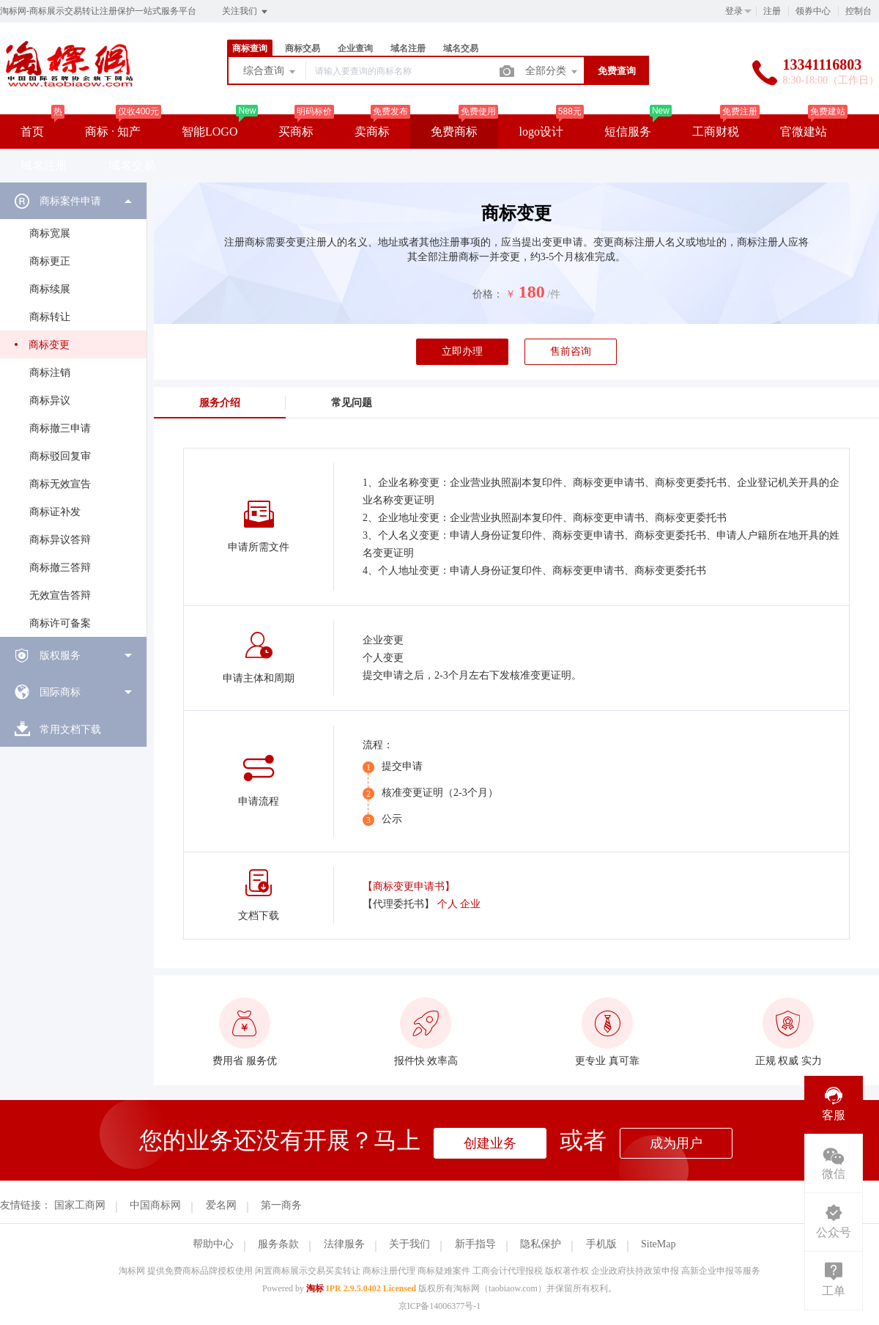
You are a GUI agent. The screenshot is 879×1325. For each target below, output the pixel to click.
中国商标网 (155, 1205)
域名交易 (460, 48)
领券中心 (813, 11)
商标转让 (49, 316)
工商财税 (715, 131)
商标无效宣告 (60, 484)
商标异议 (49, 400)
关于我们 (409, 1244)
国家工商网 (79, 1205)
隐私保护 (540, 1244)
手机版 (601, 1244)
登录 (734, 11)
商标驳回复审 (60, 456)
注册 (772, 11)
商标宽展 (49, 233)
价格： (487, 294)
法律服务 (344, 1244)
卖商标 (372, 131)
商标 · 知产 (113, 131)
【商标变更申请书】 (409, 886)
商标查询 (249, 48)
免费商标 (454, 131)
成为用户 (676, 1143)
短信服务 (627, 131)
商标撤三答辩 (60, 567)
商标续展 (49, 289)
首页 (32, 131)
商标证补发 (55, 511)
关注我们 (246, 12)
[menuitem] (73, 409)
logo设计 (541, 131)
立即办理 (462, 351)
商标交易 (302, 48)
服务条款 (278, 1244)
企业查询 (355, 48)
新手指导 (475, 1244)
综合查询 (270, 72)
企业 (470, 903)
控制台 (858, 11)
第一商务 (281, 1205)
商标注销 (49, 372)
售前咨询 (570, 351)
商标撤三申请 (60, 428)
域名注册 (408, 48)
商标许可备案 (60, 623)
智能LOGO (209, 131)
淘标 (315, 1288)
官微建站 (803, 131)
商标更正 (49, 261)
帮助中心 (213, 1244)
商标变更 (49, 344)
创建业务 (490, 1143)
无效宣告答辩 (60, 595)
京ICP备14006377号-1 (439, 1306)
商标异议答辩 (60, 539)
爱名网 (221, 1205)
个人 (447, 903)
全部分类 (552, 72)
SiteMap (658, 1244)
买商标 (296, 131)
